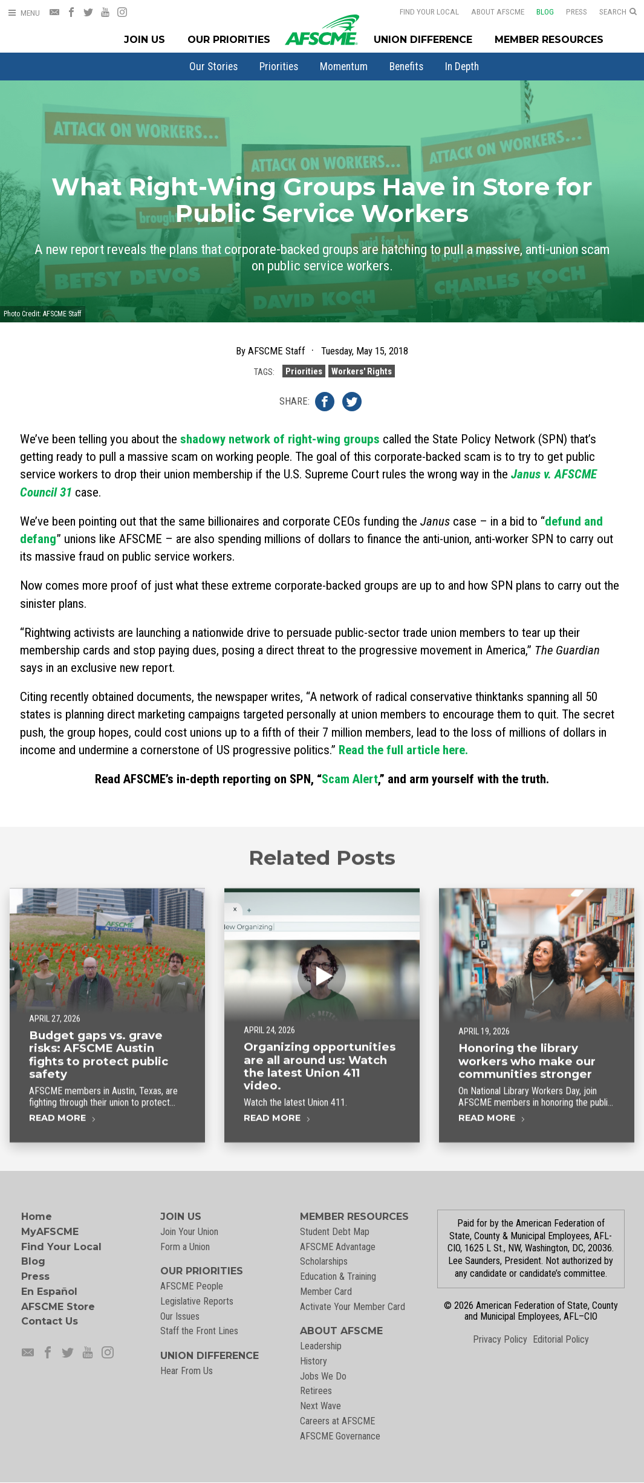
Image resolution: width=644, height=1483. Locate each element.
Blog (545, 11)
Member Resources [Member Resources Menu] (549, 39)
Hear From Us (186, 1371)
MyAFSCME (50, 1231)
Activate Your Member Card (352, 1306)
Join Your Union (189, 1231)
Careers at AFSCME (337, 1421)
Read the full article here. (403, 750)
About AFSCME (497, 11)
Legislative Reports (196, 1301)
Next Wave (320, 1406)
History (313, 1361)
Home (36, 1216)
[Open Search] (618, 12)
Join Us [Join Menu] (144, 39)
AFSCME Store (58, 1306)
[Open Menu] (23, 13)
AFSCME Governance (340, 1436)
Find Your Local (429, 11)
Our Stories (213, 66)
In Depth (462, 66)
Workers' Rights (361, 371)
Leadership (321, 1346)
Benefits (406, 66)
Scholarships (324, 1261)
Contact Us (49, 1321)
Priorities (278, 66)
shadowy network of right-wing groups (280, 439)
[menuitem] (213, 66)
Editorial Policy (561, 1339)
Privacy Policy (500, 1339)
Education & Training (338, 1276)
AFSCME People (191, 1286)
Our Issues (180, 1316)
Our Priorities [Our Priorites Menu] (228, 39)
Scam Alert (350, 779)
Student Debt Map (334, 1231)
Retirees (316, 1391)
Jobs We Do (323, 1376)
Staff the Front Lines (199, 1331)
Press (576, 11)
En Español (49, 1291)
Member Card (326, 1291)
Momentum (344, 66)
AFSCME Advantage (338, 1247)
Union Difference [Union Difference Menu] (423, 39)
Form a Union (185, 1247)
